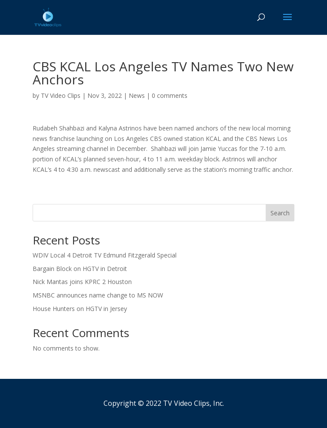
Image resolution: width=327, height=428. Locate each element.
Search (280, 213)
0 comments (169, 95)
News (137, 95)
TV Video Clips (60, 95)
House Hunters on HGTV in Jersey (80, 308)
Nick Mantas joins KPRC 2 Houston (82, 282)
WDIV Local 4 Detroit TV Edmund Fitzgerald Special (105, 255)
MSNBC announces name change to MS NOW (98, 295)
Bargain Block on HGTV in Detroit (80, 268)
